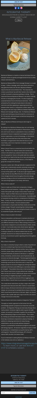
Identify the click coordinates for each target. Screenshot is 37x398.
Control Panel (18, 397)
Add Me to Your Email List (18, 390)
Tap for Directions (18, 5)
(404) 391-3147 (18, 2)
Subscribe (32, 393)
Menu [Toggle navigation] (18, 20)
